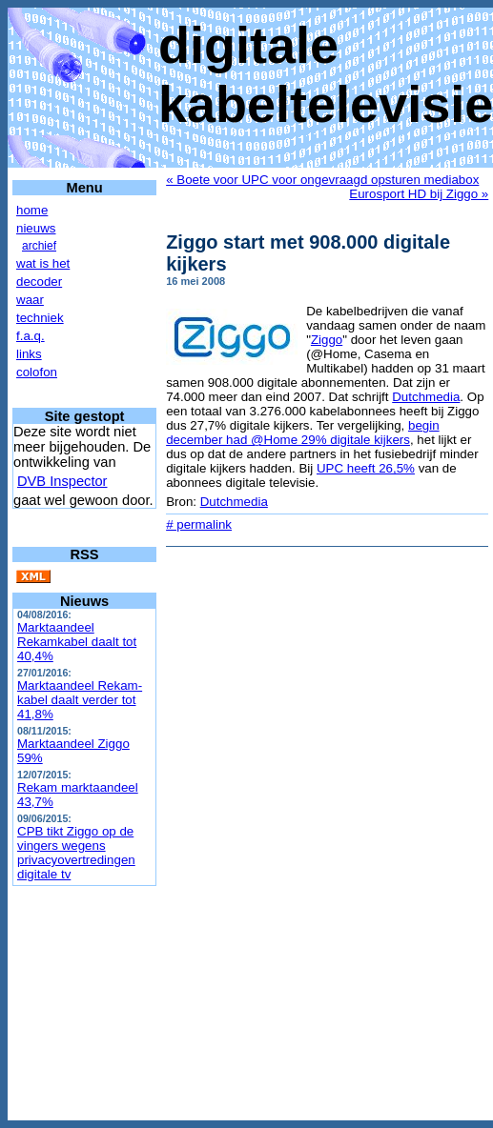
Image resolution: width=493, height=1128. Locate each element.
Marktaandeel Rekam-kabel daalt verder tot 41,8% (79, 699)
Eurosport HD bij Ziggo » (418, 194)
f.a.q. (30, 336)
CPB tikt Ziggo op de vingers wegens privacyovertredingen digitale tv (76, 852)
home (32, 210)
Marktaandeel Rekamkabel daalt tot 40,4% (76, 641)
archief (39, 245)
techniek (40, 318)
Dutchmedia (426, 397)
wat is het (43, 263)
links (29, 354)
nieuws (36, 228)
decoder (39, 281)
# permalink (199, 524)
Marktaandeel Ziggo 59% (73, 750)
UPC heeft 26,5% (366, 468)
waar (30, 299)
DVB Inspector (62, 481)
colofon (36, 372)
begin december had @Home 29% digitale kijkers (302, 432)
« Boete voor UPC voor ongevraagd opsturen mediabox (322, 179)
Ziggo (326, 339)
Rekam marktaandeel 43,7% (77, 794)
